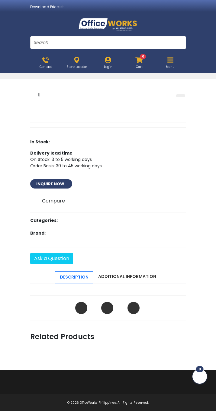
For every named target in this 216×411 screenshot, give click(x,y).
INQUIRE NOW (51, 184)
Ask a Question (51, 258)
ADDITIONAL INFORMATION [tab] (127, 276)
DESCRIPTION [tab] (74, 277)
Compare (53, 200)
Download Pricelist (47, 6)
